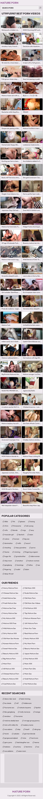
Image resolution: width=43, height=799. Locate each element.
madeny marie (28, 725)
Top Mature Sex (31, 613)
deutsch (21, 535)
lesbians (7, 747)
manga (37, 712)
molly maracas (25, 712)
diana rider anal (10, 699)
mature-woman (33, 561)
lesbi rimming (25, 699)
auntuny (18, 747)
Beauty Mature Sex (32, 648)
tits (14, 521)
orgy (24, 530)
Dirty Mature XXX (10, 633)
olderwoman (35, 556)
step (18, 729)
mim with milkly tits (11, 725)
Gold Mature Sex (9, 598)
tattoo (30, 565)
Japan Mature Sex (32, 653)
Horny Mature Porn (10, 588)
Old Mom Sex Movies (11, 638)
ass (39, 565)
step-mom (8, 561)
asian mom (22, 751)
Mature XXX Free (9, 623)
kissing (32, 521)
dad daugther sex (23, 742)
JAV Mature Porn (31, 623)
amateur (20, 561)
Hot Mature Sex (31, 684)
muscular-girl (9, 535)
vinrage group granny (32, 721)
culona (6, 539)
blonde (15, 530)
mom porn (7, 664)
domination (8, 543)
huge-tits (7, 556)
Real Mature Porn (31, 633)
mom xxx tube (30, 628)
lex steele (7, 703)
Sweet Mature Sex (10, 648)
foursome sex (9, 708)
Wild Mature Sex (9, 628)
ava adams (8, 729)
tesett (27, 729)
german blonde (29, 734)
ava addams (8, 751)
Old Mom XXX (30, 588)
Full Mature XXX (31, 608)
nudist (18, 569)
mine (24, 738)
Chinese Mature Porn (11, 674)
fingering (7, 569)
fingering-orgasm (31, 552)
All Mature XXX (9, 669)
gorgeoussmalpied (11, 738)
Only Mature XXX (31, 659)
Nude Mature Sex (31, 593)
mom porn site (30, 669)
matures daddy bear (11, 721)
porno (33, 548)
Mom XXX (28, 664)
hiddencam (28, 703)
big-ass (26, 539)
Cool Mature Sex (9, 684)
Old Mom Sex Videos (32, 603)
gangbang (8, 565)
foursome (19, 716)
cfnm (6, 526)
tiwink (6, 734)
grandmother (21, 556)
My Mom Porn (30, 643)
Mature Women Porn (32, 618)
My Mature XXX (9, 618)
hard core (34, 738)
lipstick (38, 708)
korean (16, 539)
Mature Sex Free (9, 608)
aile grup (37, 729)
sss (38, 747)
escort (28, 543)
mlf (17, 703)
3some (6, 552)
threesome (17, 526)
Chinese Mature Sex (10, 593)
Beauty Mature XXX (10, 653)
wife (6, 530)
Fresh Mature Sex (10, 603)
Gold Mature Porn (31, 679)
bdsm (27, 569)
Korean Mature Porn (11, 643)
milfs (19, 543)
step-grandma (21, 548)
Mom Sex (28, 674)
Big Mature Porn (9, 659)
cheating (7, 548)
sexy (32, 530)
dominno (29, 747)
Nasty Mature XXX (32, 638)
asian (31, 535)
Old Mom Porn (30, 598)
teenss (36, 742)
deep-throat (8, 574)
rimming (17, 552)
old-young (29, 526)
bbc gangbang (9, 712)
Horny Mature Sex (10, 613)
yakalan (16, 734)
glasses (22, 521)
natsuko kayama (25, 708)
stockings (20, 565)
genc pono (8, 742)
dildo (6, 521)
